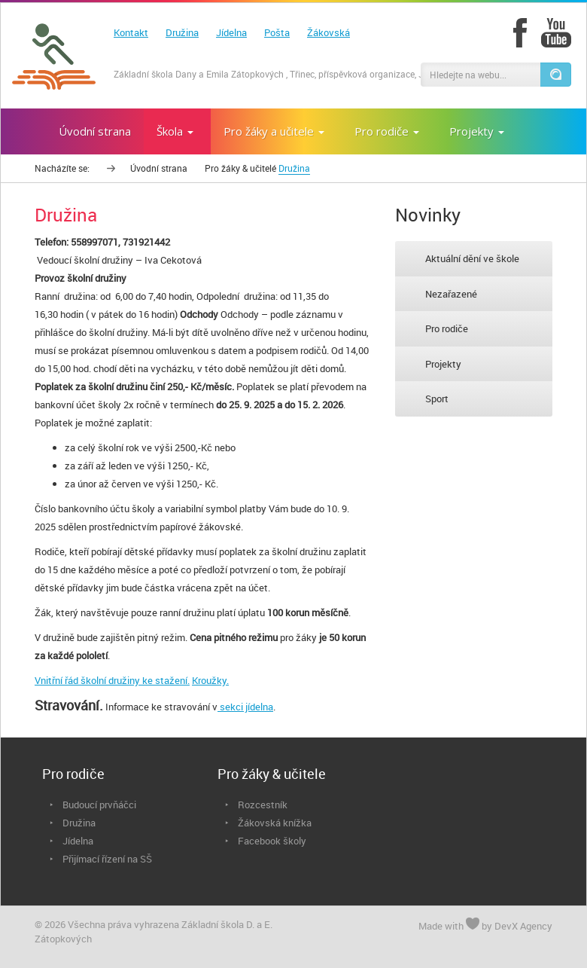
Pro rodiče (446, 328)
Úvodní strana (158, 168)
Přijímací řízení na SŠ (107, 859)
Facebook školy (272, 840)
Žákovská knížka (275, 822)
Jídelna (231, 32)
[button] (555, 75)
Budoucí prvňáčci (99, 804)
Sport (437, 398)
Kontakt (131, 32)
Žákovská (328, 32)
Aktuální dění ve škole (472, 258)
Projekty (443, 364)
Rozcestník (262, 804)
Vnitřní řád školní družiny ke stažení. (112, 680)
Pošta (277, 32)
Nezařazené (451, 294)
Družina (182, 32)
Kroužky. (210, 680)
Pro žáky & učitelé (240, 168)
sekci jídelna (245, 706)
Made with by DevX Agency (485, 925)
